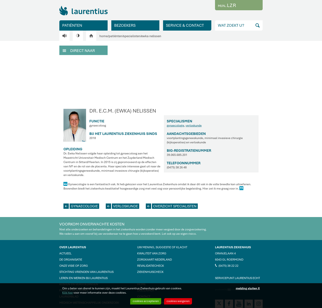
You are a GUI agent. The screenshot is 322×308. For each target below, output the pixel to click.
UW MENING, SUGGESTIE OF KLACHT (162, 247)
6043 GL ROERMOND (229, 259)
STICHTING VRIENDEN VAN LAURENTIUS (86, 272)
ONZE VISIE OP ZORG (73, 266)
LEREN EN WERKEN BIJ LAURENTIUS (83, 278)
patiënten (115, 36)
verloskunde (194, 125)
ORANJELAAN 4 (225, 253)
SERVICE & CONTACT (185, 25)
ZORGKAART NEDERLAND (154, 259)
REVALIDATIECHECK (150, 266)
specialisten (131, 36)
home (103, 36)
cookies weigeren (178, 301)
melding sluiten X (248, 288)
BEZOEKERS (125, 25)
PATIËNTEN (72, 25)
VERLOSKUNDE (122, 206)
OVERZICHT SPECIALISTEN (171, 206)
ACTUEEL (65, 253)
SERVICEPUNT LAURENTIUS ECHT (237, 278)
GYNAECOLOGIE (80, 206)
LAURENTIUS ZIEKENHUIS (233, 247)
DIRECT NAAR (79, 50)
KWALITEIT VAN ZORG (151, 253)
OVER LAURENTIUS (72, 247)
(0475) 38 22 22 (226, 265)
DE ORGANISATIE (70, 259)
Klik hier (67, 292)
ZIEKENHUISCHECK (150, 272)
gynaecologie (175, 125)
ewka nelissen (151, 36)
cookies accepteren (146, 301)
